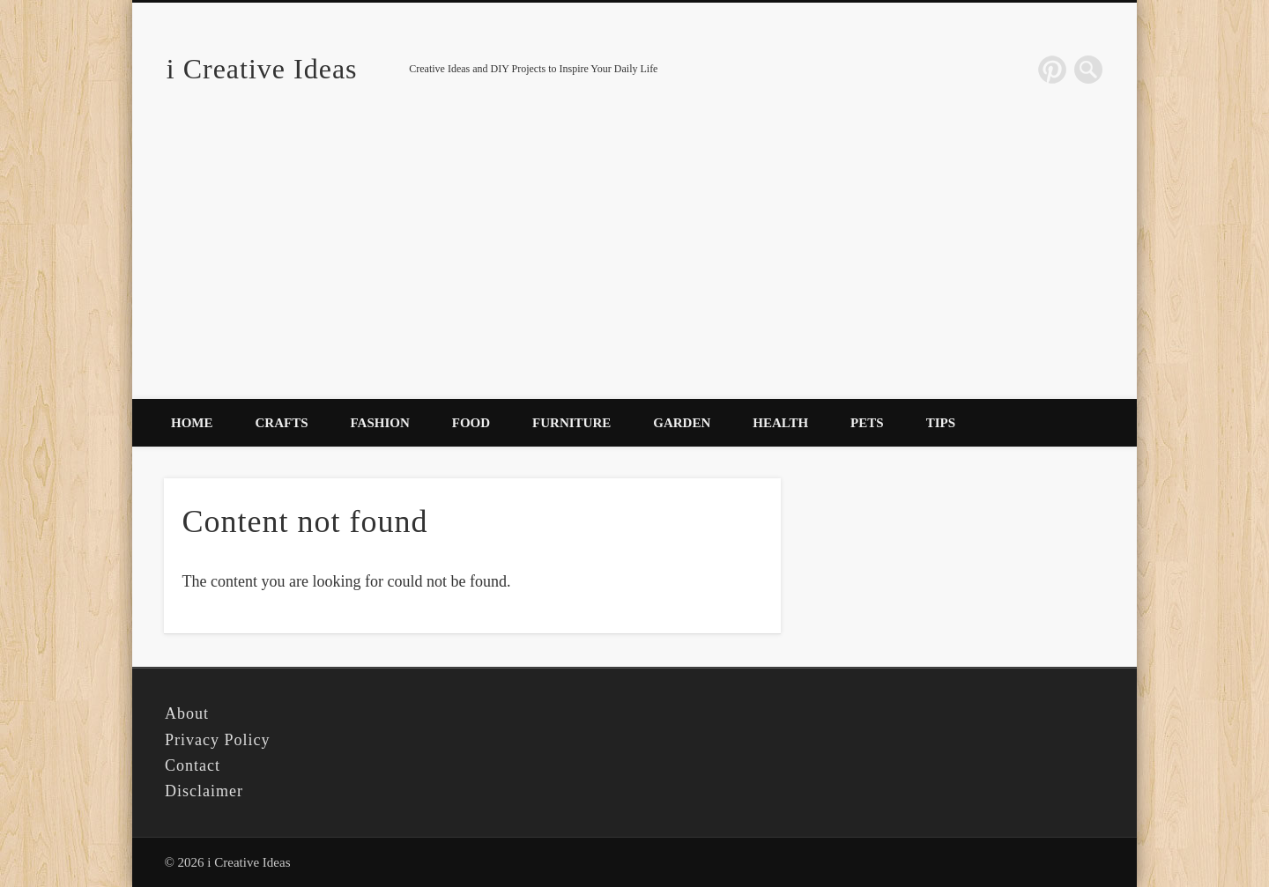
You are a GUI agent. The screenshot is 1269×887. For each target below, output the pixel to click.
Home (192, 423)
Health (780, 423)
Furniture (571, 423)
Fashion (380, 423)
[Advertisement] (634, 267)
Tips (940, 423)
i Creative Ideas (262, 69)
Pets (867, 423)
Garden (681, 423)
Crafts (282, 423)
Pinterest (1052, 69)
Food (471, 423)
